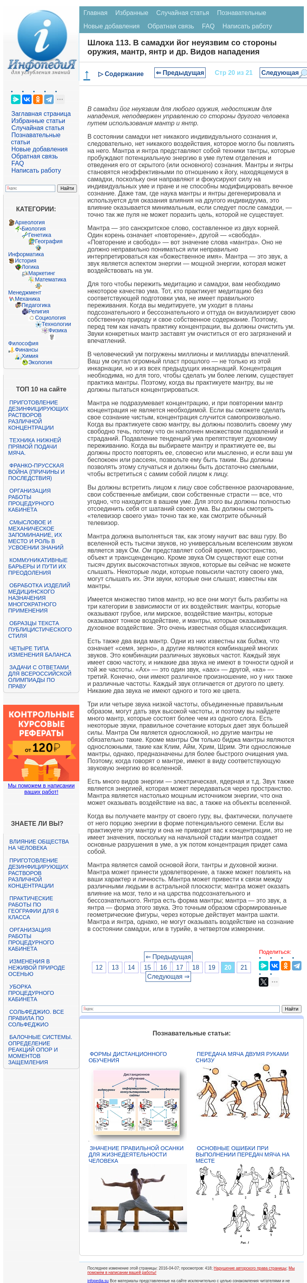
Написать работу (36, 170)
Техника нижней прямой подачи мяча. (34, 446)
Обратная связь (34, 156)
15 (147, 967)
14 (131, 967)
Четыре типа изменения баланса (39, 651)
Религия (38, 311)
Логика (30, 267)
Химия (30, 356)
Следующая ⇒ (168, 976)
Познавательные (241, 12)
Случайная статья (37, 128)
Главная (95, 12)
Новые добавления (39, 149)
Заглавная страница (41, 113)
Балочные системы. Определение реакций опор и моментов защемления (40, 1049)
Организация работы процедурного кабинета (31, 500)
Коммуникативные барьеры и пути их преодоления (37, 566)
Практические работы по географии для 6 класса (33, 907)
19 (211, 967)
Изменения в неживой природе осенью (36, 967)
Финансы (26, 349)
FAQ (17, 163)
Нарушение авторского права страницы (250, 1268)
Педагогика (36, 305)
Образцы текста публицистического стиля (40, 629)
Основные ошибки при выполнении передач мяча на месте (243, 1154)
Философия (23, 343)
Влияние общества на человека (38, 844)
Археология (30, 222)
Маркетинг (41, 273)
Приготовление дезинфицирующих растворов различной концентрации (38, 415)
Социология (50, 318)
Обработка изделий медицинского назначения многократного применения (39, 598)
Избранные (131, 12)
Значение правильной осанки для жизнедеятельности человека (135, 1154)
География (49, 241)
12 (99, 967)
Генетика (39, 235)
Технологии (56, 324)
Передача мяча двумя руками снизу (242, 1057)
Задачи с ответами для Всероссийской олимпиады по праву (39, 676)
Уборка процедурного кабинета (31, 992)
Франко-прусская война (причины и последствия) (36, 471)
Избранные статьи (38, 120)
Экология (40, 362)
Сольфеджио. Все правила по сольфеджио (36, 1018)
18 (195, 967)
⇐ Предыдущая (180, 72)
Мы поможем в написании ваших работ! (41, 788)
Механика (27, 299)
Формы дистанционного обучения (127, 1057)
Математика (50, 279)
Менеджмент (24, 292)
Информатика (26, 254)
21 (243, 967)
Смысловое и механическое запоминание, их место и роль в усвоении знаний (36, 535)
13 (115, 967)
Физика (58, 330)
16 (163, 967)
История (25, 260)
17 (179, 967)
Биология (34, 228)
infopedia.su (98, 1281)
